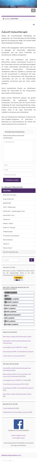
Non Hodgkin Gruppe (18, 438)
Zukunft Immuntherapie (10, 252)
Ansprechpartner (8, 199)
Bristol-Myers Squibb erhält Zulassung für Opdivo (17, 336)
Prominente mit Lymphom (11, 236)
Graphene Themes (19, 460)
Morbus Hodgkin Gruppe (18, 435)
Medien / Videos (8, 223)
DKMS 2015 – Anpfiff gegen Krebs (14, 211)
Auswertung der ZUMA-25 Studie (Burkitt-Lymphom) (18, 351)
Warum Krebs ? (8, 248)
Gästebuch (6, 219)
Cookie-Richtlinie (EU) (9, 408)
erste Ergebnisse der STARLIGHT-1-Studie (15, 347)
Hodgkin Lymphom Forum (22, 10)
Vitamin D (6, 244)
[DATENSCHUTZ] (15, 455)
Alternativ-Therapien (9, 195)
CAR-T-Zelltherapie (9, 207)
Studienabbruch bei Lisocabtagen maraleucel (16, 412)
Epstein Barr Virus (9, 215)
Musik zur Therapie (9, 227)
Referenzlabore (8, 240)
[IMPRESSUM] (5, 455)
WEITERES (14, 18)
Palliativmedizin (8, 231)
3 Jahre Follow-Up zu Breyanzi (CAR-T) (14, 356)
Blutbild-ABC (7, 203)
